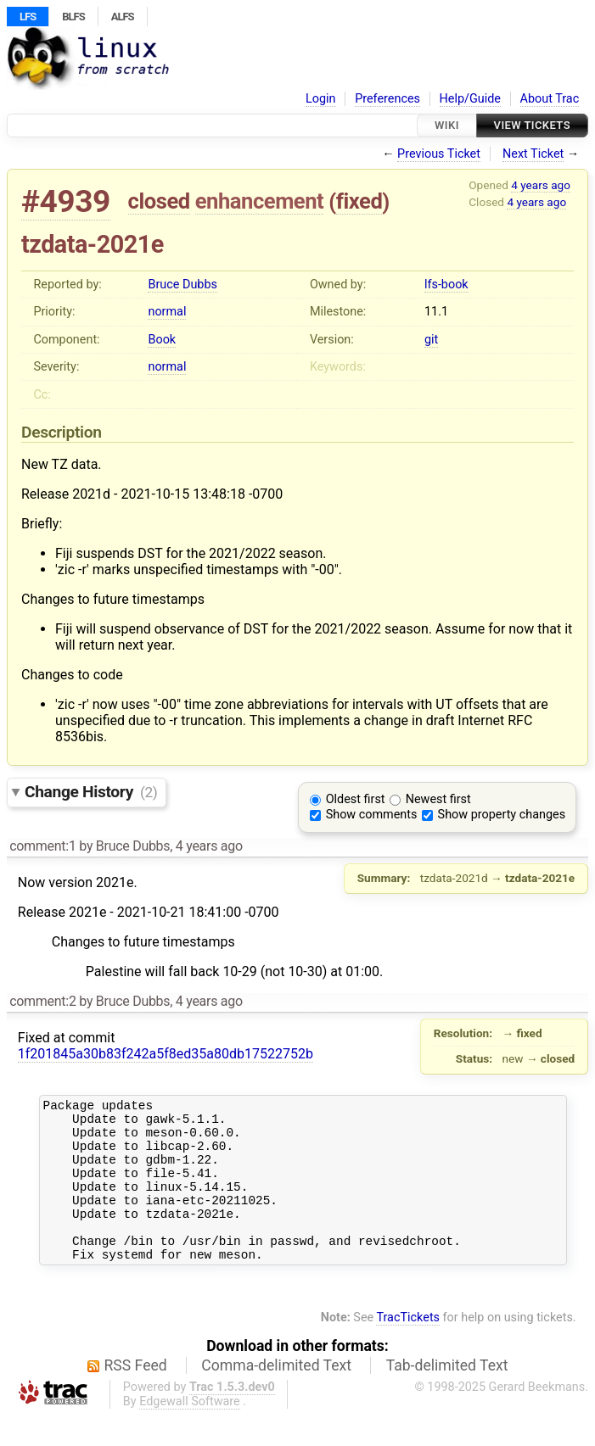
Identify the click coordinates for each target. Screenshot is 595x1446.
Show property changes (501, 814)
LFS (28, 16)
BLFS (73, 16)
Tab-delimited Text (447, 1395)
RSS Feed (135, 1395)
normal (167, 311)
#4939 (65, 201)
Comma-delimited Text (276, 1395)
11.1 (436, 311)
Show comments (372, 814)
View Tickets (532, 125)
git (431, 339)
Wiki (447, 125)
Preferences (387, 99)
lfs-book (446, 284)
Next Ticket (533, 154)
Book (162, 339)
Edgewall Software (189, 1432)
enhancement (259, 201)
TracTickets (408, 1348)
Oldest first (355, 799)
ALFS (122, 16)
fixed (359, 201)
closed (159, 201)
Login (321, 99)
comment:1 (42, 846)
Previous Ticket (438, 154)
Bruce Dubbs (182, 284)
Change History (91, 791)
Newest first (438, 799)
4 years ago (540, 185)
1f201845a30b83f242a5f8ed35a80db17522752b (165, 1054)
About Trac (550, 99)
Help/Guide (470, 99)
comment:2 (42, 1001)
